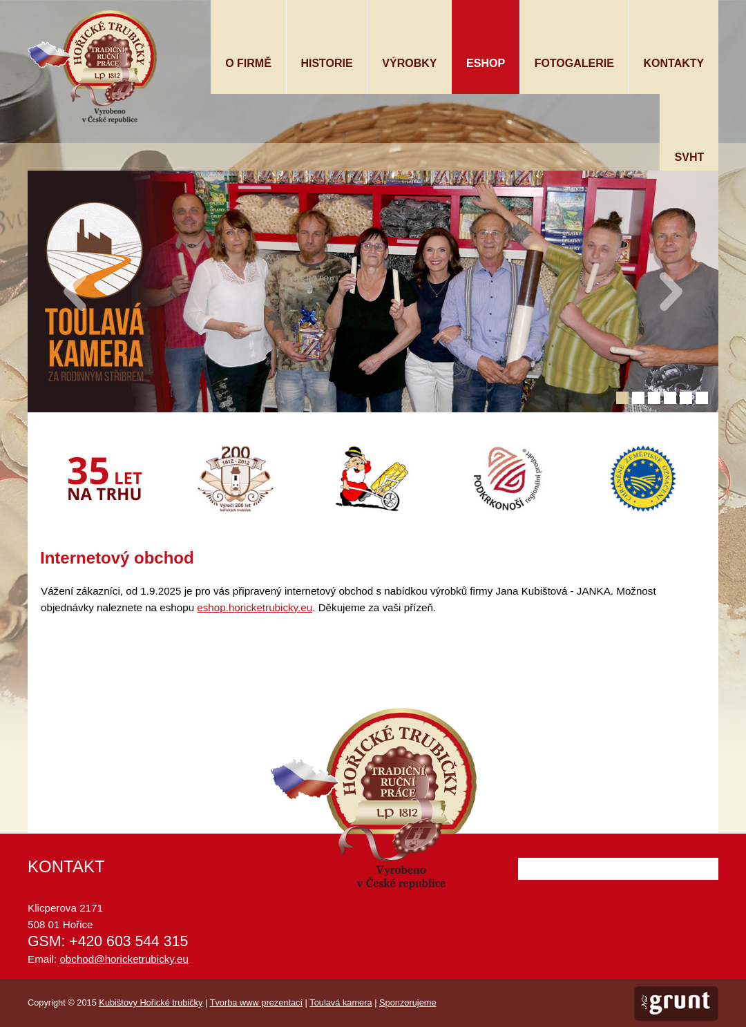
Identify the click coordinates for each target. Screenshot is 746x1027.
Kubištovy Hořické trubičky (150, 1002)
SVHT (690, 157)
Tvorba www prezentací (256, 1002)
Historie (326, 63)
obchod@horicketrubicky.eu (124, 959)
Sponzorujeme (408, 1002)
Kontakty (674, 63)
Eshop (485, 63)
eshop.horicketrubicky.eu (254, 607)
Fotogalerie (574, 63)
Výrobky (409, 63)
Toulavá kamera (340, 1002)
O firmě (248, 63)
